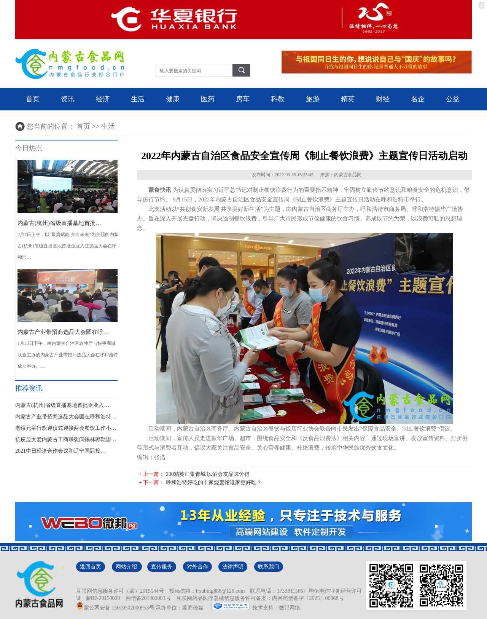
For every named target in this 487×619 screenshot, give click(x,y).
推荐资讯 (29, 388)
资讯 (68, 99)
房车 (243, 99)
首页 (33, 99)
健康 (173, 99)
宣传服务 (161, 567)
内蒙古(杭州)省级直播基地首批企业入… (62, 405)
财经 (383, 99)
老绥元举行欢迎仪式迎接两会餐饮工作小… (65, 428)
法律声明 (233, 567)
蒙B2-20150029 (101, 598)
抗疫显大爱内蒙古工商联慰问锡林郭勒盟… (65, 439)
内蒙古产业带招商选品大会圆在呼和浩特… (65, 417)
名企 (418, 99)
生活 (138, 99)
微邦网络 (289, 608)
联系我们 (268, 567)
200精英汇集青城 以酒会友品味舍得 (208, 474)
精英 (348, 99)
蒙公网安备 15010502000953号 (115, 608)
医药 (208, 99)
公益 (453, 99)
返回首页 (90, 567)
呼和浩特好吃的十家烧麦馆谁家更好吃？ (214, 482)
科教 (278, 99)
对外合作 (197, 567)
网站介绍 (127, 567)
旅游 (313, 99)
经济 (103, 99)
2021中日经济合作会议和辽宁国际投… (60, 451)
